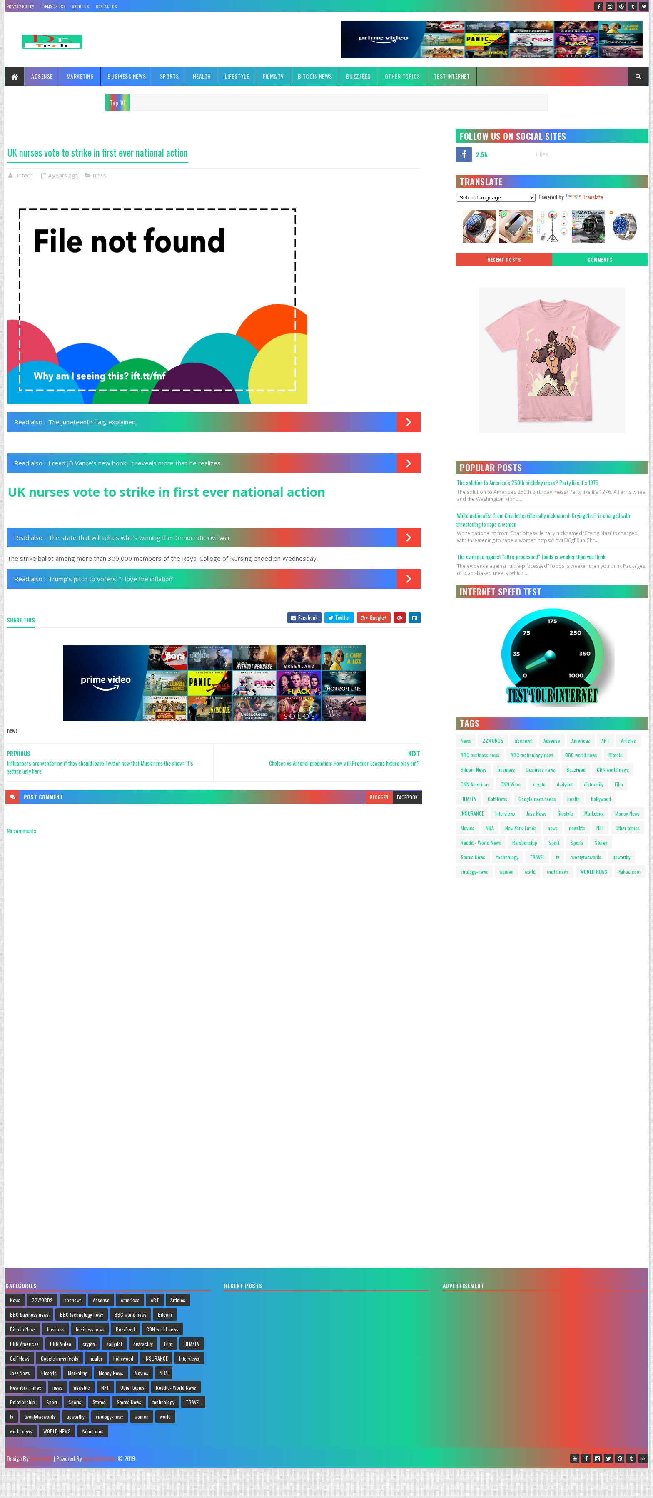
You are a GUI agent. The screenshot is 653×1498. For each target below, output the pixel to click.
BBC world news (581, 755)
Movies (467, 827)
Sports (169, 76)
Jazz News (536, 813)
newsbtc (577, 827)
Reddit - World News (481, 842)
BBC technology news (532, 755)
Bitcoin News (315, 76)
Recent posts (504, 259)
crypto (539, 784)
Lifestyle (237, 76)
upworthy (622, 857)
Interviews (505, 813)
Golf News (497, 798)
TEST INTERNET (452, 76)
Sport (553, 842)
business (506, 769)
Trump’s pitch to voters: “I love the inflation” (111, 579)
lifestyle (565, 813)
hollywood (601, 798)
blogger (379, 797)
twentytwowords (586, 857)
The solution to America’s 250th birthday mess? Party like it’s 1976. (528, 482)
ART (605, 740)
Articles (628, 740)
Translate (584, 196)
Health (202, 76)
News (466, 740)
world (530, 871)
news (100, 175)
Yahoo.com (630, 871)
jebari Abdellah (99, 1458)
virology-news (474, 871)
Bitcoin (615, 755)
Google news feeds (537, 798)
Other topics (402, 76)
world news (558, 871)
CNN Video (511, 784)
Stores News (473, 857)
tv (557, 857)
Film (619, 784)
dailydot (565, 784)
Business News (126, 76)
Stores (601, 842)
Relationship (524, 842)
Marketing (80, 76)
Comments (600, 259)
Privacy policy (20, 6)
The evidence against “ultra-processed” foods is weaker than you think (531, 556)
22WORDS (492, 740)
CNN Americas (475, 784)
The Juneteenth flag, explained (92, 422)
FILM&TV (273, 76)
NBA (490, 827)
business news (540, 769)
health (573, 798)
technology (507, 857)
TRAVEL (537, 857)
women (506, 871)
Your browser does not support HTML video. (492, 919)
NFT (600, 827)
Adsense (42, 76)
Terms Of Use (53, 6)
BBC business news (480, 755)
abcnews (523, 740)
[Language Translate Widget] (496, 198)
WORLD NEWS (594, 871)
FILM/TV (468, 798)
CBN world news (613, 769)
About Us (80, 6)
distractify (593, 784)
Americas (580, 740)
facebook (407, 797)
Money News (627, 813)
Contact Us (106, 6)
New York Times (520, 827)
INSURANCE (472, 813)
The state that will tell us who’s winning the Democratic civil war (139, 537)
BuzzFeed (358, 76)
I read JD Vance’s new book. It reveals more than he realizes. (135, 463)
